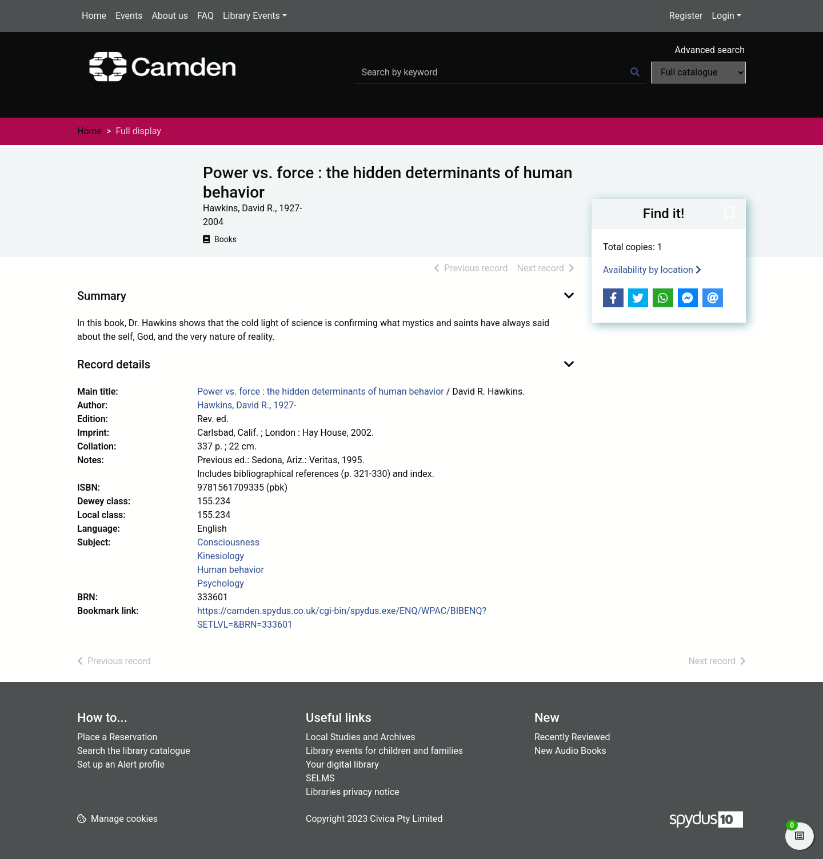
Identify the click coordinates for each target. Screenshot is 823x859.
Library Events (251, 15)
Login (723, 15)
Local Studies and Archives (361, 737)
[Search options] (698, 72)
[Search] (635, 72)
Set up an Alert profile (121, 764)
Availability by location (652, 269)
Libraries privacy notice (352, 791)
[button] (729, 214)
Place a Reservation (117, 737)
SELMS (320, 778)
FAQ (205, 15)
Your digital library (342, 764)
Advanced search (710, 50)
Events (128, 15)
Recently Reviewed (572, 737)
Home (94, 15)
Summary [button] (101, 296)
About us (169, 15)
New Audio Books (570, 750)
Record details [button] (113, 364)
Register (686, 15)
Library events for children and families (384, 750)
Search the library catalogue (133, 750)
